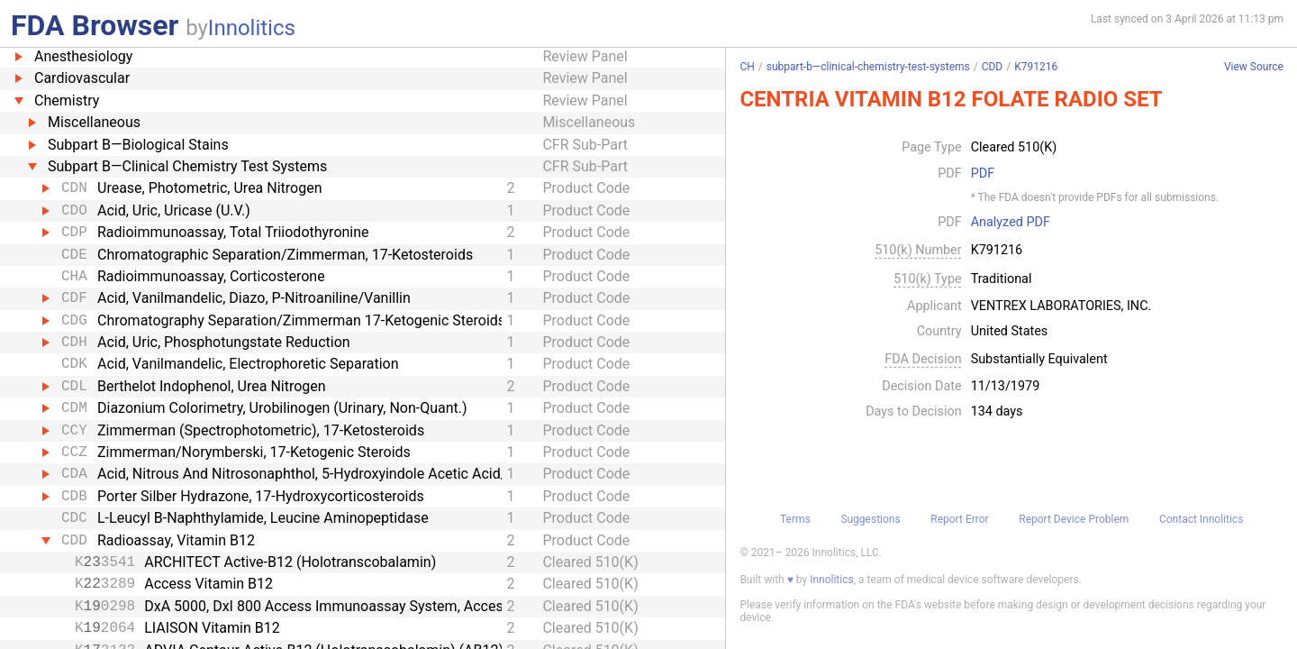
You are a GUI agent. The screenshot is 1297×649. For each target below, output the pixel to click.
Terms (795, 519)
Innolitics (251, 28)
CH (746, 66)
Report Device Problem (1074, 519)
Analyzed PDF (1010, 222)
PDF (982, 174)
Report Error (959, 519)
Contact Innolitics (1201, 519)
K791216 (1035, 66)
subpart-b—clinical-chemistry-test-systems (868, 66)
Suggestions (870, 519)
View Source (1253, 67)
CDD (992, 66)
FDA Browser (94, 25)
